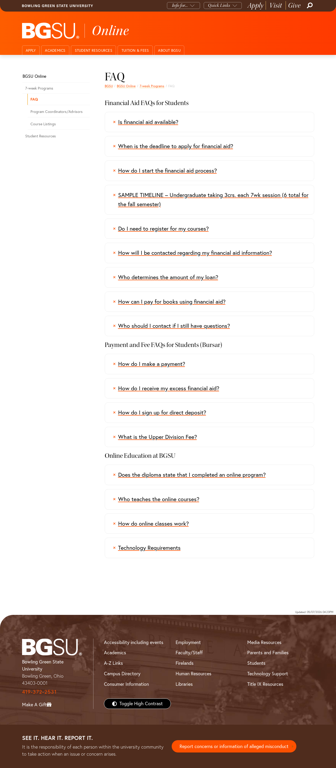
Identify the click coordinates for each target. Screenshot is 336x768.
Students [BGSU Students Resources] (256, 663)
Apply (256, 5)
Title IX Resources (265, 684)
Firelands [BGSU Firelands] (184, 663)
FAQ (34, 99)
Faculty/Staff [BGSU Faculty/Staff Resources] (189, 653)
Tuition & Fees (135, 50)
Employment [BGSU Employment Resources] (188, 642)
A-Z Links (113, 663)
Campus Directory (122, 674)
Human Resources (193, 674)
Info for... (180, 5)
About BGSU (169, 50)
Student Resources (93, 50)
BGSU (109, 86)
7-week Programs (152, 86)
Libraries (184, 684)
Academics (55, 50)
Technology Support (267, 674)
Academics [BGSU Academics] (115, 653)
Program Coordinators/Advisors (56, 111)
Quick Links (219, 5)
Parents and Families (267, 653)
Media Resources (264, 642)
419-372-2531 (39, 691)
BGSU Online (126, 86)
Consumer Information (126, 684)
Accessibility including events (133, 642)
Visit (275, 5)
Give (294, 5)
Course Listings (43, 124)
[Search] (309, 5)
